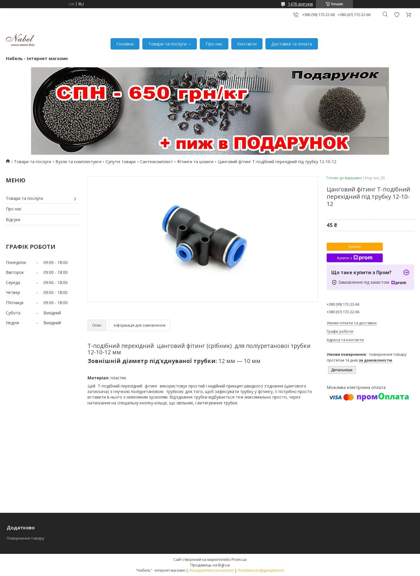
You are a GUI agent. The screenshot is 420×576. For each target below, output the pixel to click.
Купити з (354, 257)
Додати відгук (396, 14)
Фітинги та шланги (195, 161)
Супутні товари (121, 161)
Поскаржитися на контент (211, 570)
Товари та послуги (167, 44)
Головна (125, 44)
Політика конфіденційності (261, 570)
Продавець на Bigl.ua (210, 565)
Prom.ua (239, 559)
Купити (355, 246)
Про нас (214, 44)
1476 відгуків (300, 4)
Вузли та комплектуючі (78, 161)
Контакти (247, 44)
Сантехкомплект (156, 161)
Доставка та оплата (291, 44)
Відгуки (13, 219)
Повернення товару (25, 538)
